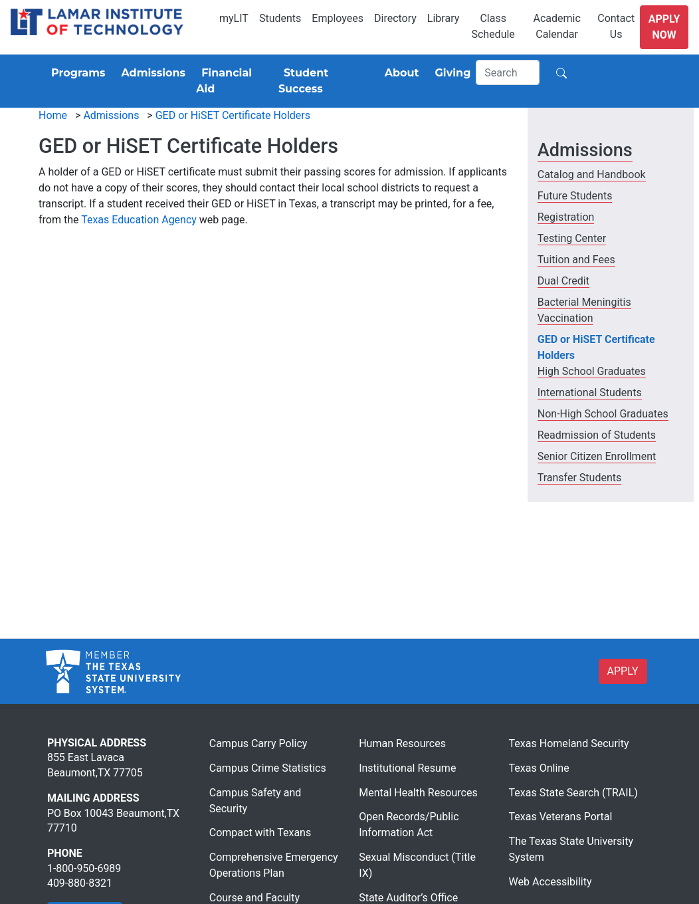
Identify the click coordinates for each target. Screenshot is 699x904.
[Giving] (450, 73)
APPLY (623, 671)
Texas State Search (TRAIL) (573, 792)
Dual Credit (563, 281)
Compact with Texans (260, 832)
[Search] (508, 72)
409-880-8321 (79, 883)
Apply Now (664, 27)
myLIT (234, 18)
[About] (399, 73)
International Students (590, 392)
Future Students (575, 195)
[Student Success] (323, 81)
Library (443, 18)
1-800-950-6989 (84, 868)
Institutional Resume (407, 768)
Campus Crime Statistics (267, 768)
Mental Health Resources (418, 792)
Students (280, 18)
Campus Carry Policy (258, 743)
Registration (566, 217)
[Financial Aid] (232, 81)
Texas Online (539, 768)
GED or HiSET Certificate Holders (232, 115)
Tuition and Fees (576, 259)
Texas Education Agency (139, 219)
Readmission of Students (597, 435)
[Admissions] (150, 73)
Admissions (111, 115)
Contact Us (616, 26)
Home (53, 115)
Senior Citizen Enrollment (597, 456)
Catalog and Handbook (592, 174)
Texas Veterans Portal (561, 816)
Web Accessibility (550, 881)
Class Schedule (492, 26)
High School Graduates (592, 371)
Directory (395, 18)
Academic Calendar (556, 26)
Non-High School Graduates (603, 413)
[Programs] (75, 73)
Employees (337, 18)
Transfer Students (580, 477)
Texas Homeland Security (569, 743)
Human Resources (402, 743)
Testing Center (572, 238)
